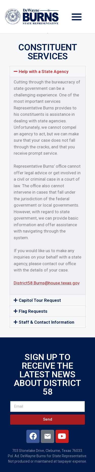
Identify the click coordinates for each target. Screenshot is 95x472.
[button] (77, 16)
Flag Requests (33, 311)
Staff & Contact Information (46, 322)
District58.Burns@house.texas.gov (47, 282)
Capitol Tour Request (40, 300)
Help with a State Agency (43, 71)
